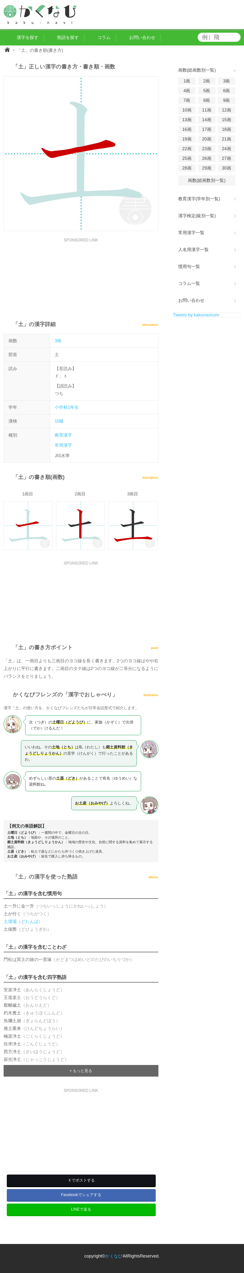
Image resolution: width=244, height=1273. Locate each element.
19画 (186, 139)
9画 (226, 100)
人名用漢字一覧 (193, 249)
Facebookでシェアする (81, 1195)
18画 (226, 129)
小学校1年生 (67, 407)
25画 (186, 158)
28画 (186, 168)
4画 (186, 90)
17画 (206, 129)
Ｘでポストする (81, 1180)
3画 (58, 340)
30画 (226, 168)
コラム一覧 (189, 283)
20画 (206, 139)
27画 (226, 158)
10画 (186, 110)
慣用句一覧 (189, 266)
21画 (226, 139)
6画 (226, 90)
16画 (186, 129)
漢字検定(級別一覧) (197, 215)
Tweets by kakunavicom (196, 315)
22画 (186, 148)
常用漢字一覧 (191, 232)
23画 (206, 148)
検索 (235, 37)
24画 (226, 148)
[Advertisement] (81, 276)
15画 (226, 119)
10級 (59, 421)
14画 (206, 119)
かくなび (114, 1256)
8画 (206, 100)
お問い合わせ (191, 300)
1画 (186, 81)
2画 (206, 81)
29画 (206, 168)
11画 (206, 110)
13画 (186, 119)
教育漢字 (63, 435)
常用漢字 (63, 445)
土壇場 (10, 921)
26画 (206, 158)
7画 (186, 100)
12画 (226, 110)
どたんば (29, 921)
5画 (206, 90)
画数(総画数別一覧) (207, 180)
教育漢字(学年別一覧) (199, 198)
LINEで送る (81, 1209)
